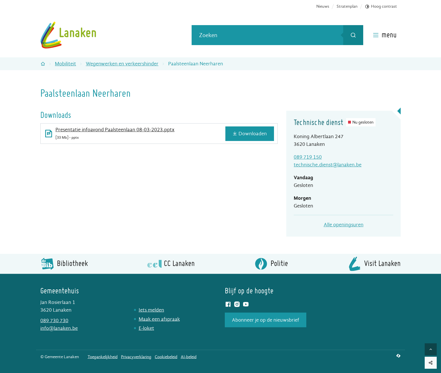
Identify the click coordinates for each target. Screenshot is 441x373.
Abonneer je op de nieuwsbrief (265, 320)
